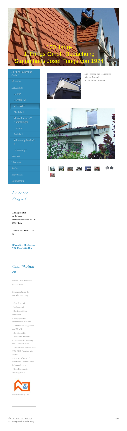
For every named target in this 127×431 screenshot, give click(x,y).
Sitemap (28, 418)
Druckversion (16, 418)
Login (116, 418)
